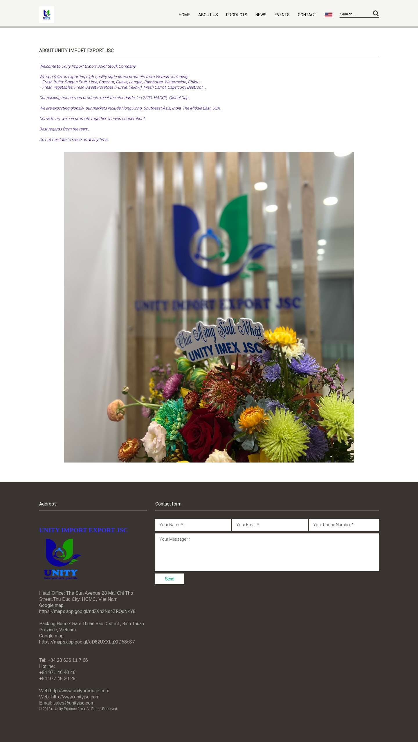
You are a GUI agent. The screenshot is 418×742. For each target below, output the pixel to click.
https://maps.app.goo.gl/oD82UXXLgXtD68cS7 (87, 642)
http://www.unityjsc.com (75, 696)
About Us (208, 14)
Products (236, 14)
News (260, 14)
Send (169, 579)
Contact (307, 14)
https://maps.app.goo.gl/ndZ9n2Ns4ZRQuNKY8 (87, 611)
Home (184, 14)
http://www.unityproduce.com (79, 690)
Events (282, 14)
